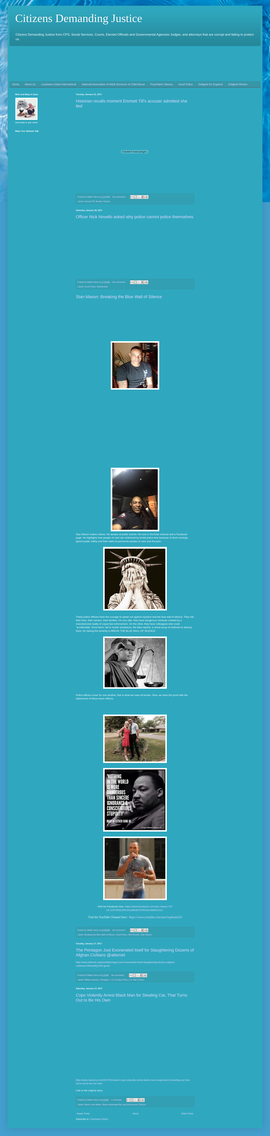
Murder (99, 201)
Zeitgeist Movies (237, 84)
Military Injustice (92, 980)
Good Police (185, 84)
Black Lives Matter (93, 1104)
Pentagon (104, 980)
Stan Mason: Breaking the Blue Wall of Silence (119, 296)
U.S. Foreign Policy (119, 980)
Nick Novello (134, 935)
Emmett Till (90, 201)
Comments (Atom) (99, 1119)
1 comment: (116, 1100)
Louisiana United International (58, 84)
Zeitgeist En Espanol (210, 84)
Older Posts (187, 1113)
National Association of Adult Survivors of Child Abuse (113, 84)
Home (15, 84)
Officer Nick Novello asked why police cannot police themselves (134, 216)
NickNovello (102, 286)
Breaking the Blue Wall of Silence (100, 935)
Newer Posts (83, 1113)
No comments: (119, 197)
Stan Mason (146, 935)
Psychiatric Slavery (161, 84)
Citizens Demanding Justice (78, 18)
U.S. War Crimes (136, 980)
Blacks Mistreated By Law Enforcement (120, 1104)
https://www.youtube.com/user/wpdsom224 (155, 917)
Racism (106, 201)
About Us (30, 84)
